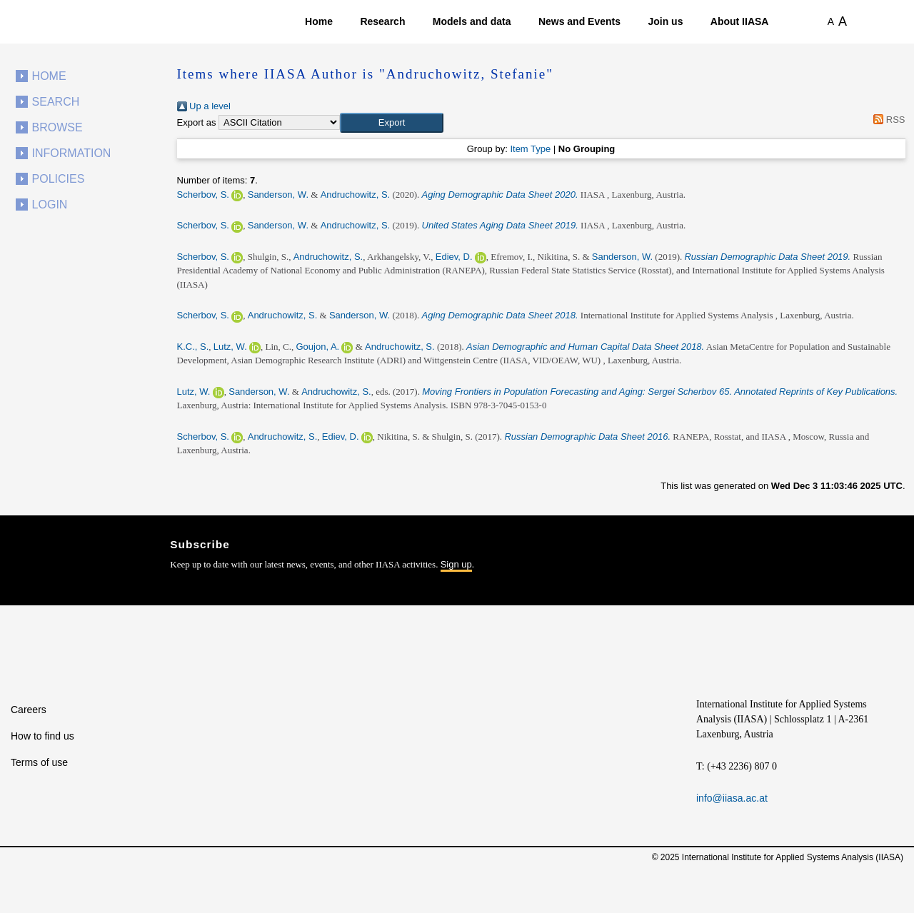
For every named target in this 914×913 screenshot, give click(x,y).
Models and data (472, 21)
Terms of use (39, 762)
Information (71, 153)
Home (319, 21)
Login (50, 204)
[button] (391, 123)
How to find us (42, 736)
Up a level (204, 106)
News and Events (579, 21)
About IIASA (739, 21)
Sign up (456, 564)
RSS (887, 119)
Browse (57, 127)
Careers (28, 709)
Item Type (530, 148)
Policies (58, 179)
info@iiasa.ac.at (732, 798)
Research (382, 21)
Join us (665, 21)
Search (56, 102)
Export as (196, 122)
